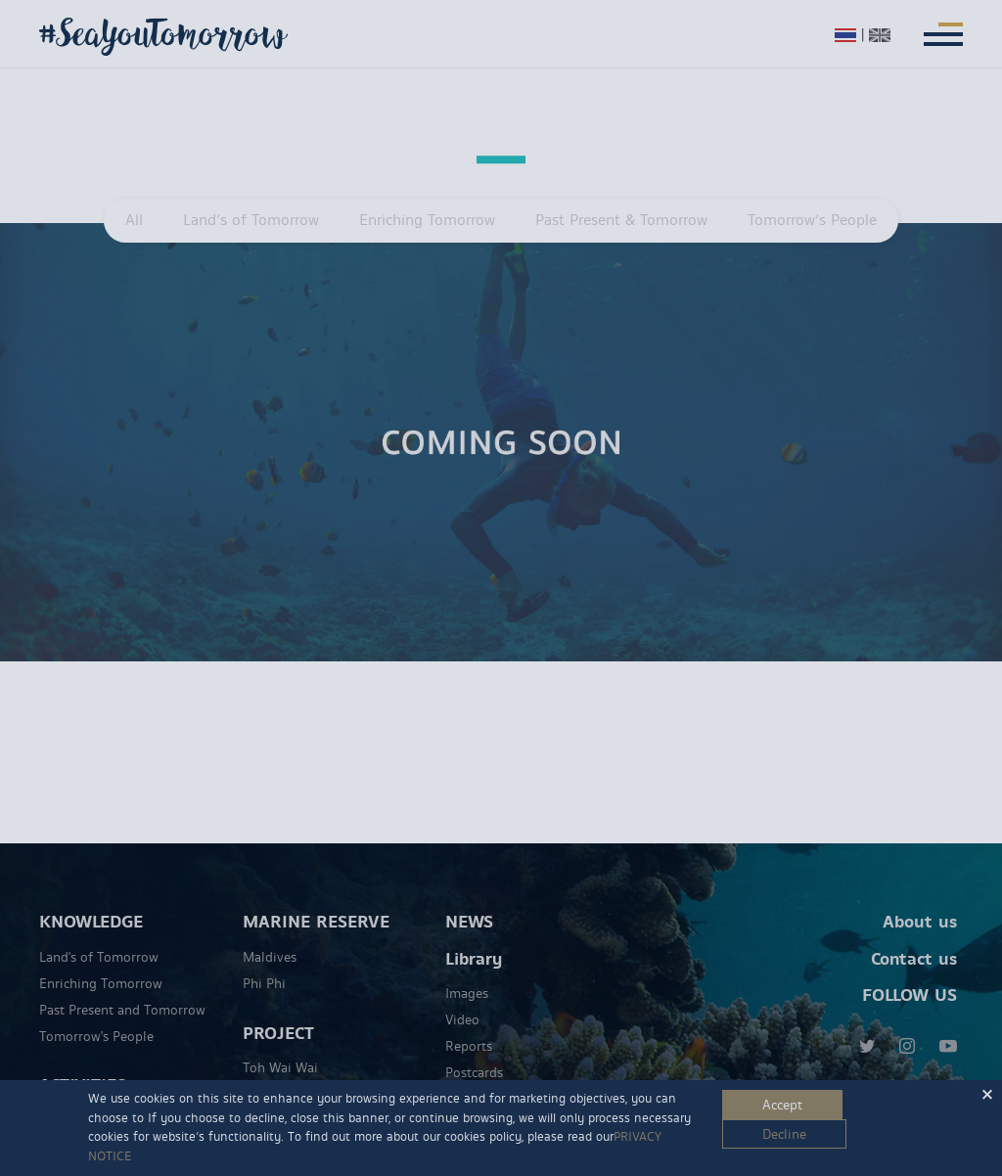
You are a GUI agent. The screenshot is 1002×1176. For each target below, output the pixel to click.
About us (920, 897)
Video (462, 996)
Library (473, 934)
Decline (784, 1135)
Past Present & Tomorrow (621, 220)
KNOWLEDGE (91, 897)
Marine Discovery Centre (316, 1070)
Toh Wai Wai (280, 1044)
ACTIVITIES (82, 1061)
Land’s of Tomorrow (251, 220)
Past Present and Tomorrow (122, 985)
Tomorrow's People (96, 1011)
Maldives (269, 932)
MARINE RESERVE (316, 897)
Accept (782, 1105)
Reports (468, 1022)
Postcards (474, 1049)
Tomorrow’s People (812, 220)
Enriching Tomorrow (427, 220)
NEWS (469, 897)
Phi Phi (264, 959)
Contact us (914, 934)
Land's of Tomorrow (99, 932)
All (134, 220)
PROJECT (278, 1008)
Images (466, 969)
